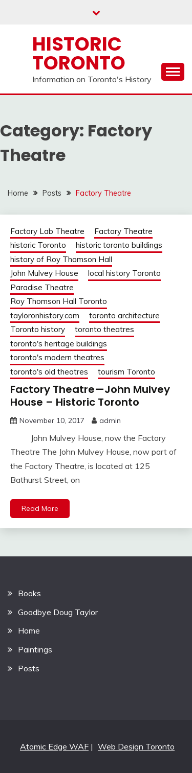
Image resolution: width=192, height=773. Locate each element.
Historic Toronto (78, 53)
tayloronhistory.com (44, 315)
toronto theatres (104, 329)
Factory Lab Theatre (47, 231)
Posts (28, 668)
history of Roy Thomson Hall (61, 259)
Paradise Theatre (42, 287)
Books (29, 593)
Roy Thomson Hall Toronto (58, 301)
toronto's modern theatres (57, 357)
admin (110, 420)
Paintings (35, 649)
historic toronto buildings (119, 245)
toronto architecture (124, 315)
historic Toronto (38, 245)
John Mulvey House (44, 273)
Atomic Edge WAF (54, 746)
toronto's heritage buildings (58, 343)
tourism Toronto (126, 372)
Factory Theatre (123, 231)
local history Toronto (124, 273)
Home (29, 630)
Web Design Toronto (136, 746)
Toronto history (37, 329)
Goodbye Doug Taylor (58, 612)
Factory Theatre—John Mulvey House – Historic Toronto (90, 395)
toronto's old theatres (49, 372)
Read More (40, 508)
